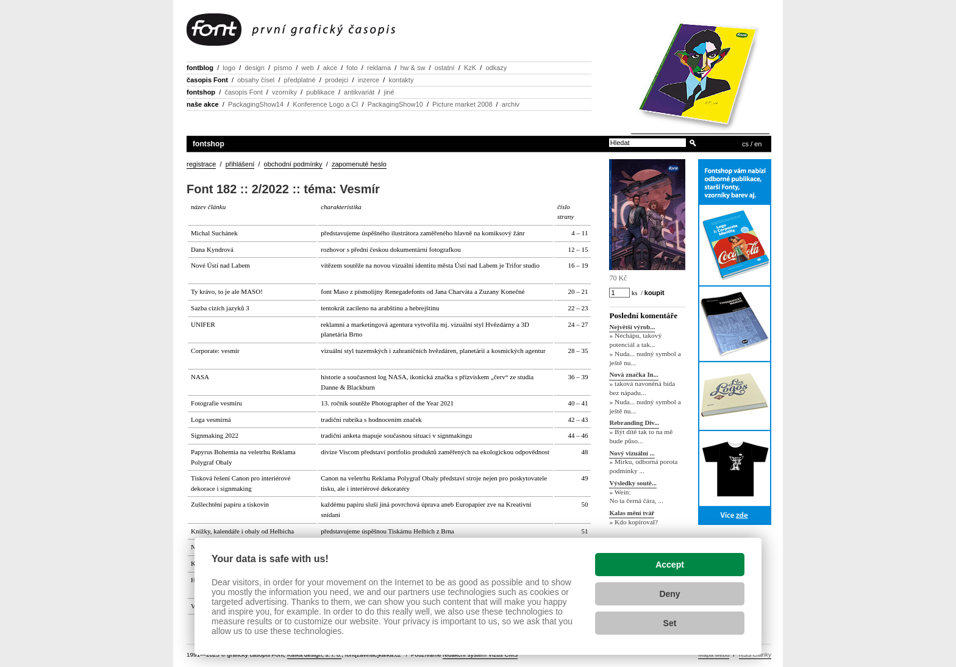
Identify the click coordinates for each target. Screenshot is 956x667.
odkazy (496, 67)
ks (634, 292)
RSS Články (755, 654)
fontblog (200, 67)
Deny (669, 594)
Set (670, 623)
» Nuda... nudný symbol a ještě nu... (644, 358)
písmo (283, 67)
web (307, 67)
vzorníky (284, 92)
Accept (669, 564)
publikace (320, 92)
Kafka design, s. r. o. (314, 654)
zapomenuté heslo (359, 164)
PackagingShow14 (256, 104)
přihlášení (240, 164)
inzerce (368, 80)
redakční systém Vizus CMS (480, 654)
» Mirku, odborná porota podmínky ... (643, 466)
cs (745, 144)
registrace (201, 164)
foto (351, 67)
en (758, 144)
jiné (388, 92)
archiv (510, 104)
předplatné (300, 80)
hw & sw (412, 67)
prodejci (337, 80)
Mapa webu (713, 654)
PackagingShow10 (395, 104)
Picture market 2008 (462, 104)
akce (330, 67)
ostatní (445, 67)
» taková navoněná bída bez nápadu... (642, 388)
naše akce (203, 104)
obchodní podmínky (293, 164)
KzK (470, 67)
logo (229, 67)
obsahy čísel (255, 80)
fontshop (201, 92)
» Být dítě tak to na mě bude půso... (640, 436)
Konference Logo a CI (325, 104)
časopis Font (207, 80)
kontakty (400, 80)
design (254, 67)
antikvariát (359, 92)
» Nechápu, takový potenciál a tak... (635, 340)
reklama (379, 67)
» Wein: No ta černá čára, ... (636, 496)
